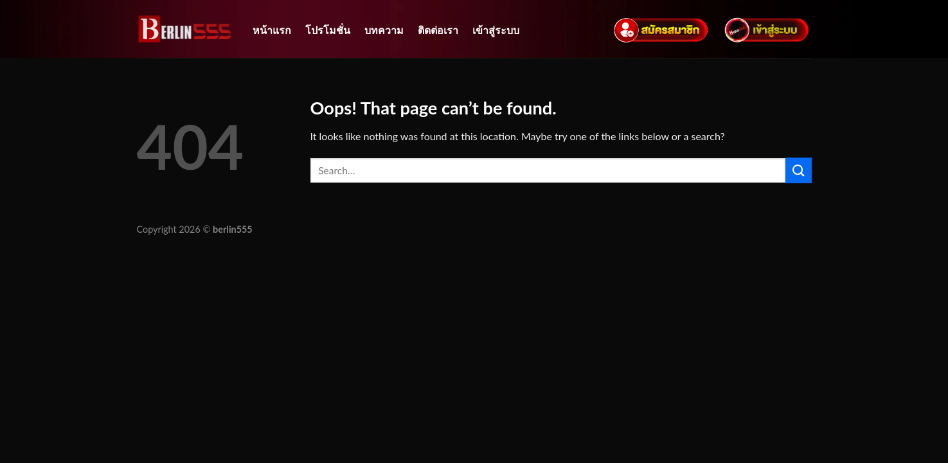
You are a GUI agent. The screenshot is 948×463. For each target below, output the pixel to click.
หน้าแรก (272, 30)
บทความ (384, 30)
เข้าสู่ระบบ (495, 30)
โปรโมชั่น (327, 30)
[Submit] (798, 170)
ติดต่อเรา (438, 30)
